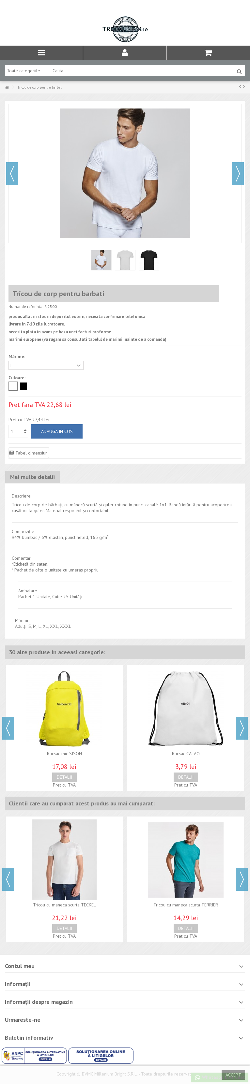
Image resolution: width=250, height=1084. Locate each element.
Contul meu (20, 966)
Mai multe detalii (32, 477)
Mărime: (17, 356)
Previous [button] (8, 728)
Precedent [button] (12, 173)
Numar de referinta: (25, 306)
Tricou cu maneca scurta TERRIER (185, 905)
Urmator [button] (238, 173)
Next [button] (242, 728)
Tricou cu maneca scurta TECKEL (64, 905)
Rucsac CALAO (186, 754)
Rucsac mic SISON (64, 754)
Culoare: (17, 378)
